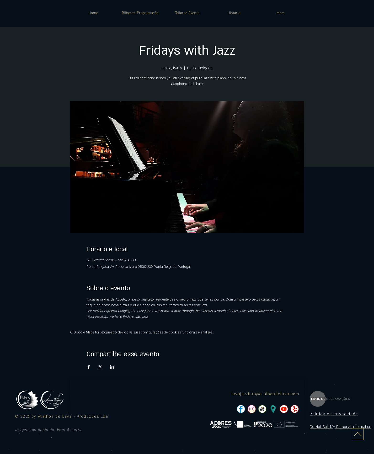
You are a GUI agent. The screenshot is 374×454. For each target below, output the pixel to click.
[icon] (273, 409)
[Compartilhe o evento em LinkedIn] (112, 367)
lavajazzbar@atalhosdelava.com (265, 394)
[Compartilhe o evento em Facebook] (88, 367)
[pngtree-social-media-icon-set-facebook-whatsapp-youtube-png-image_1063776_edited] (241, 409)
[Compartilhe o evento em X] (100, 367)
